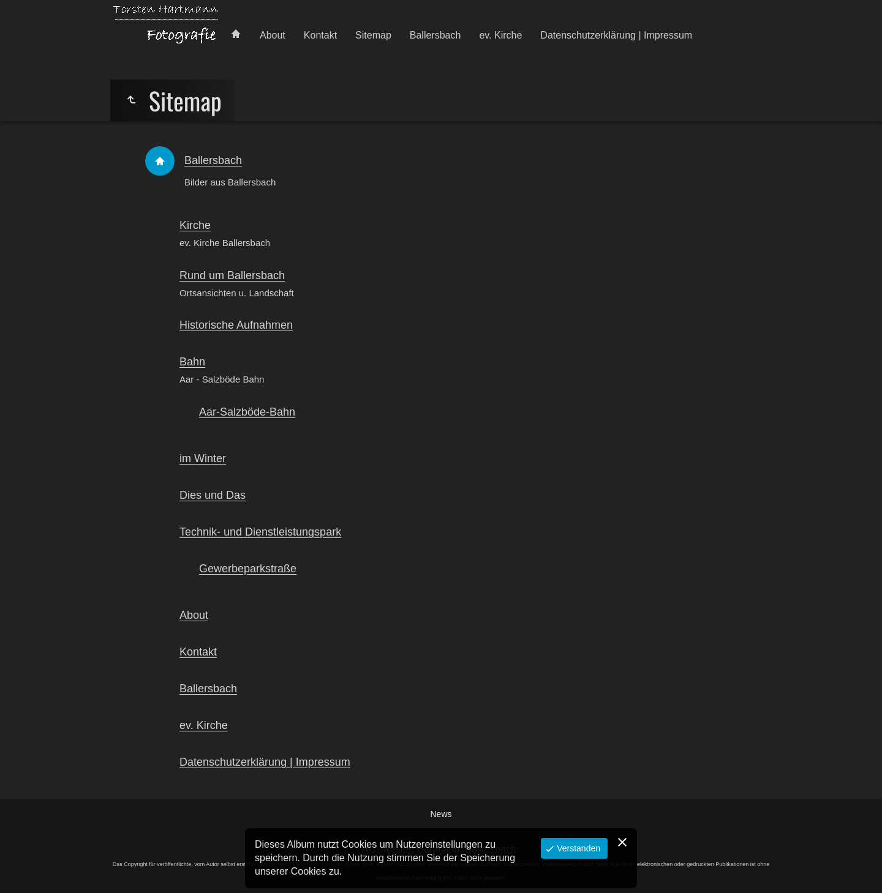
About (272, 35)
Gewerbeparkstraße (247, 568)
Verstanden (577, 848)
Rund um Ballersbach (232, 275)
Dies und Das (212, 495)
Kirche (195, 225)
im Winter (202, 458)
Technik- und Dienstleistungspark (260, 532)
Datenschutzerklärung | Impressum (616, 35)
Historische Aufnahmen (236, 325)
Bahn (192, 362)
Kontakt (320, 35)
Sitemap (373, 35)
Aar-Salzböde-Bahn (247, 412)
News (440, 814)
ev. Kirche (500, 35)
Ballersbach (435, 35)
